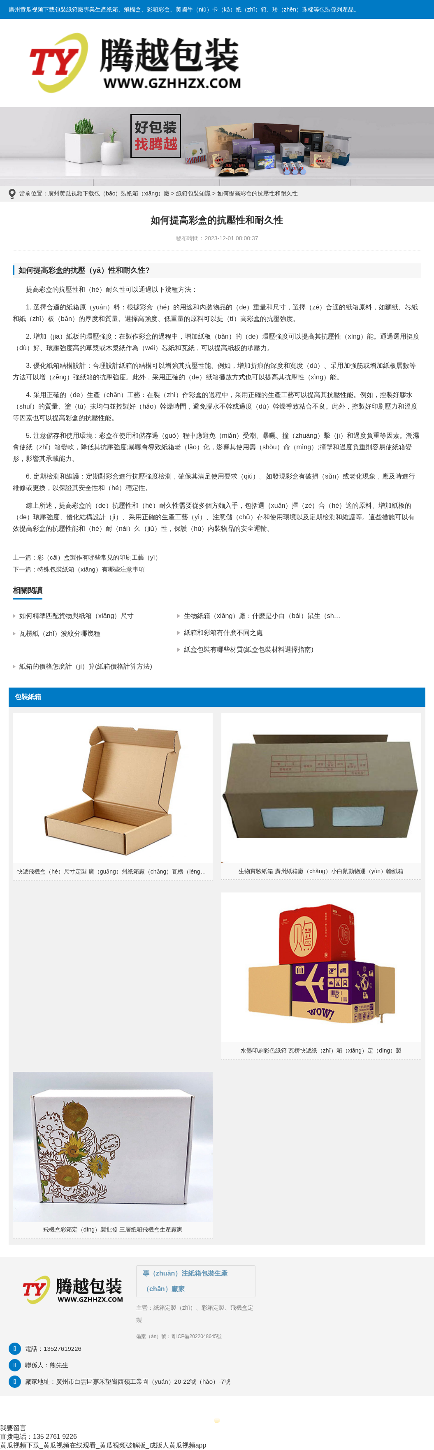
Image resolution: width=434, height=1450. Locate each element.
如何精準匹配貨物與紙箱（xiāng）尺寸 (76, 615)
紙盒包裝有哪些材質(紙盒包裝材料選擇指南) (248, 649)
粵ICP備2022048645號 (196, 1336)
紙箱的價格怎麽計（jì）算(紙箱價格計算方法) (85, 666)
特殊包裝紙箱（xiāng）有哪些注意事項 (91, 569)
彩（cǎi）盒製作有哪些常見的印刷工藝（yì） (99, 557)
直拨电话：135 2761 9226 (38, 1436)
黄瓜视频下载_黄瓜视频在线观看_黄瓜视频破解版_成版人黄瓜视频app (103, 1445)
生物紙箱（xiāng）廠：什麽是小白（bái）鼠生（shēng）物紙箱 (277, 615)
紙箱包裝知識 (193, 193)
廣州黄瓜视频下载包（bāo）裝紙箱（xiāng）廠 (108, 193)
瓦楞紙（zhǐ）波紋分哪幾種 (59, 633)
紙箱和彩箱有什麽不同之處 (223, 632)
